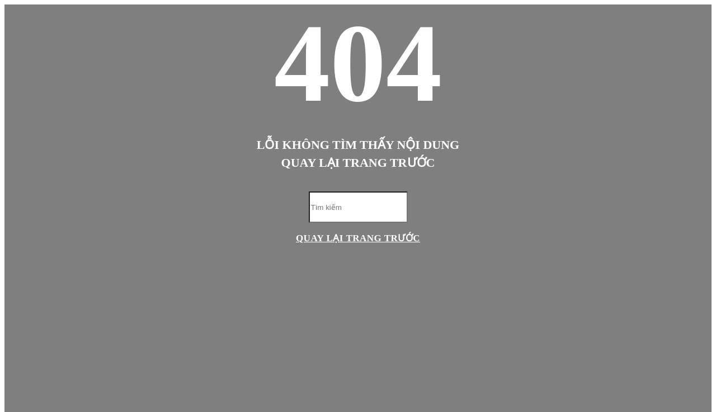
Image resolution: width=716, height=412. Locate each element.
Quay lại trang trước (358, 238)
